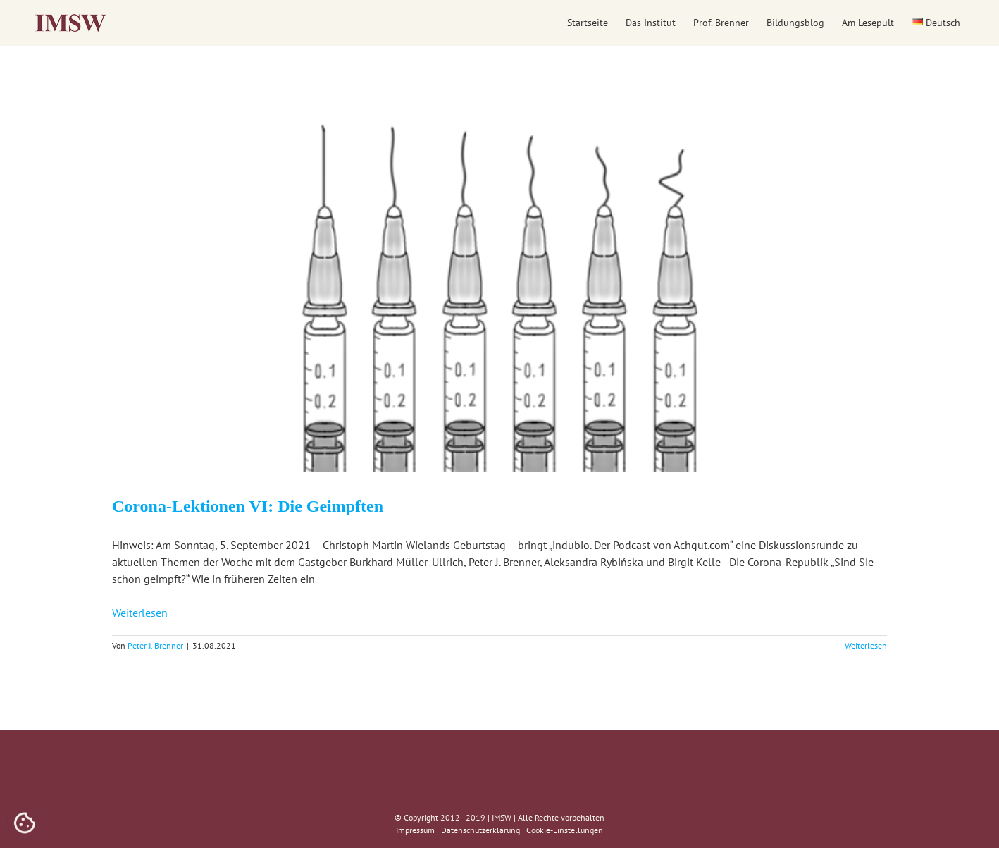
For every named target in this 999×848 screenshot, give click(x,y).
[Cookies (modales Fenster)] (24, 824)
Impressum (415, 830)
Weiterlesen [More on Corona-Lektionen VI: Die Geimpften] (866, 645)
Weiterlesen (140, 613)
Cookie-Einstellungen (564, 830)
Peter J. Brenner (155, 645)
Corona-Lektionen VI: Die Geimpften (247, 506)
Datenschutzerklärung (480, 830)
